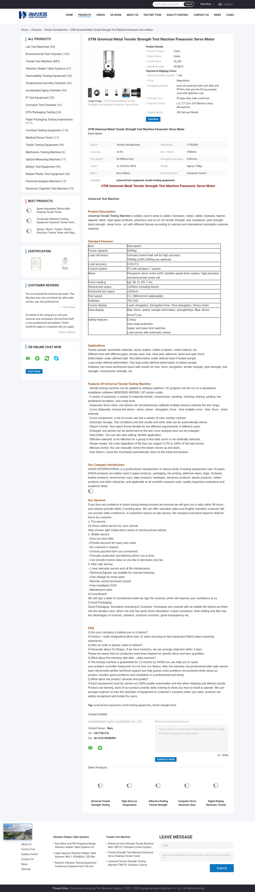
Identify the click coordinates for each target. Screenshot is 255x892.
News (217, 14)
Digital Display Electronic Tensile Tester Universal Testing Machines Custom (216, 803)
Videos (100, 14)
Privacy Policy (60, 888)
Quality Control (178, 14)
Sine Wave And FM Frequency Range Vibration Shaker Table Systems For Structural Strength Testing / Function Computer (76, 846)
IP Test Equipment (37, 97)
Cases (230, 14)
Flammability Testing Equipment (46, 76)
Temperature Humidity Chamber (46, 83)
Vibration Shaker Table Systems (46, 68)
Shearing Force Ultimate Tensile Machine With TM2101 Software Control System (131, 845)
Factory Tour (152, 14)
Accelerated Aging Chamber (43, 90)
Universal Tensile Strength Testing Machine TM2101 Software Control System (100, 803)
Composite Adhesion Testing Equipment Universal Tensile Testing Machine (56, 222)
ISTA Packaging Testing (40, 112)
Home (69, 14)
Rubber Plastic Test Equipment (45, 174)
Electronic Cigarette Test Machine (47, 188)
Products (84, 14)
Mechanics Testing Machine (43, 152)
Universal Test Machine (103, 198)
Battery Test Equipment (40, 166)
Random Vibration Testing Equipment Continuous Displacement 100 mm (75, 864)
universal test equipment (107, 705)
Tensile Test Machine (55, 29)
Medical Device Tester (39, 137)
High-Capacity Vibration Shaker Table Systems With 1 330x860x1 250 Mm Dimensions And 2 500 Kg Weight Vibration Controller (75, 855)
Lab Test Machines (37, 46)
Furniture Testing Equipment (43, 130)
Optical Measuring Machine (43, 159)
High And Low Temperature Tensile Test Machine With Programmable (129, 803)
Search (188, 4)
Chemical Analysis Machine (43, 181)
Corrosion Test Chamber (41, 105)
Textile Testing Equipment (42, 145)
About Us (132, 14)
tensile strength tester (164, 705)
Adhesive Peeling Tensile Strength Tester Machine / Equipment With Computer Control (158, 803)
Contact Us (201, 14)
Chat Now (205, 4)
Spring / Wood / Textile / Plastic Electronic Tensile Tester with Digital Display (56, 232)
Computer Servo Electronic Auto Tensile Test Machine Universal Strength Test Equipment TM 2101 (187, 803)
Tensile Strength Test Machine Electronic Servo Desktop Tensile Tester (131, 854)
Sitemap (25, 869)
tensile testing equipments (136, 705)
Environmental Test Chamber (44, 54)
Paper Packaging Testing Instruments (49, 119)
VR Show (115, 14)
